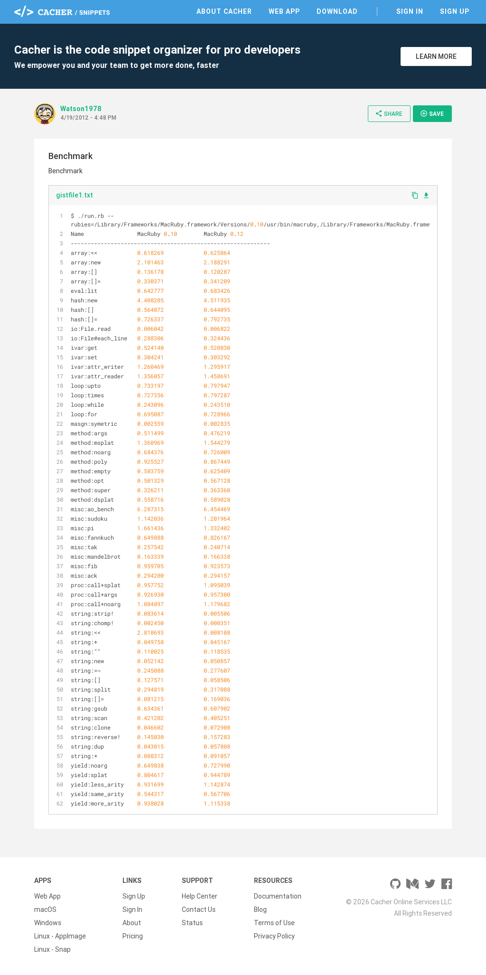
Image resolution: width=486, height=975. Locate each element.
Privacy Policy (274, 936)
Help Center (199, 896)
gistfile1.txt (74, 195)
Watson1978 (81, 108)
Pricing (132, 936)
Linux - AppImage (60, 936)
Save (432, 113)
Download (337, 11)
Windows (47, 923)
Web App (284, 11)
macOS (45, 909)
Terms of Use (274, 923)
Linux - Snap (52, 949)
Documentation (277, 896)
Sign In (409, 11)
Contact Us (198, 909)
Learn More (436, 56)
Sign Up (454, 11)
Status (192, 923)
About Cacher (224, 11)
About (131, 923)
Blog (260, 909)
